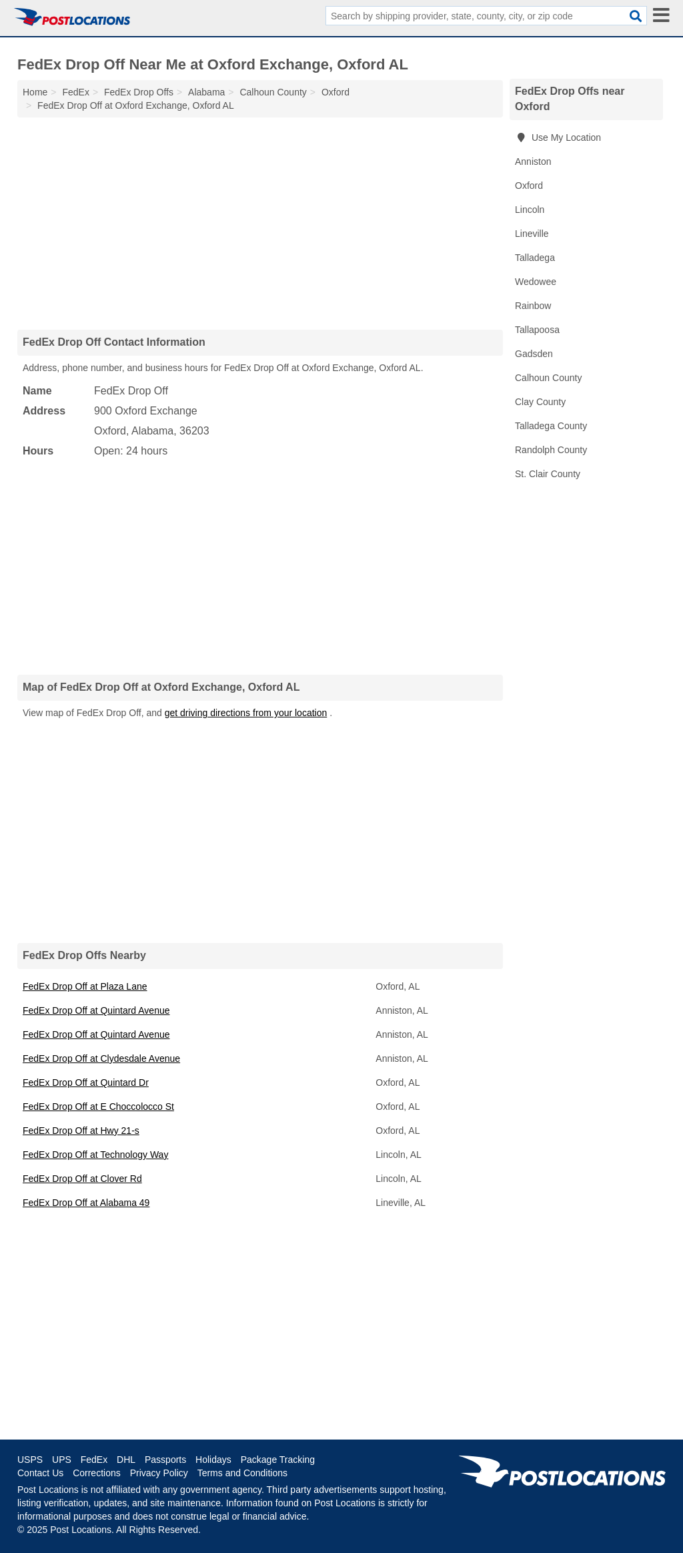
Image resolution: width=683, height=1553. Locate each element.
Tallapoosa (537, 329)
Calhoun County (548, 377)
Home (35, 92)
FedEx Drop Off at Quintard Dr (86, 1082)
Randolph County (551, 449)
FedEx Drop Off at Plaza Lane (85, 986)
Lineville (532, 233)
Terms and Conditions (242, 1473)
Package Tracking (278, 1459)
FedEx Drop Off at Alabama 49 (86, 1202)
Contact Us (40, 1473)
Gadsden (534, 353)
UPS (61, 1459)
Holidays (213, 1459)
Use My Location (558, 137)
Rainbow (533, 305)
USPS (30, 1459)
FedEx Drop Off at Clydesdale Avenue (101, 1058)
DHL (126, 1459)
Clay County (540, 401)
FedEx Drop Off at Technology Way (95, 1154)
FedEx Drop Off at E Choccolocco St (98, 1106)
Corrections (97, 1473)
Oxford (529, 185)
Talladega (535, 257)
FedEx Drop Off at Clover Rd (82, 1178)
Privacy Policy (159, 1473)
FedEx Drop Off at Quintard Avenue (96, 1010)
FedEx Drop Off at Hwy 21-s (81, 1130)
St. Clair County (547, 474)
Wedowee (535, 281)
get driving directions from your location (246, 712)
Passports (165, 1459)
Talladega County (551, 425)
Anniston (533, 161)
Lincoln (529, 209)
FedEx (94, 1459)
